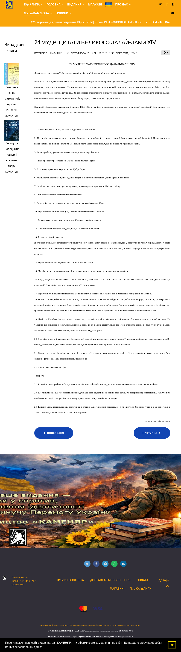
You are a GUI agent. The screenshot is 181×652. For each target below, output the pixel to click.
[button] (43, 647)
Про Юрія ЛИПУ (140, 588)
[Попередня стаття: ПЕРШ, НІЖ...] (53, 433)
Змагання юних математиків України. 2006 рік (12, 99)
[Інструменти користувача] (165, 52)
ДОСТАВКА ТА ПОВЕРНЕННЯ (110, 580)
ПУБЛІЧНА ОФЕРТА (70, 580)
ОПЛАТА (142, 580)
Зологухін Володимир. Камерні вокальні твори (12, 155)
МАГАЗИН (117, 588)
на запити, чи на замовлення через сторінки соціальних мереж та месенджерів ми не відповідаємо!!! (90, 636)
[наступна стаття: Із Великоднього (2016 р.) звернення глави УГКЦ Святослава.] (152, 433)
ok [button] (172, 645)
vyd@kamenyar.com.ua (89, 631)
